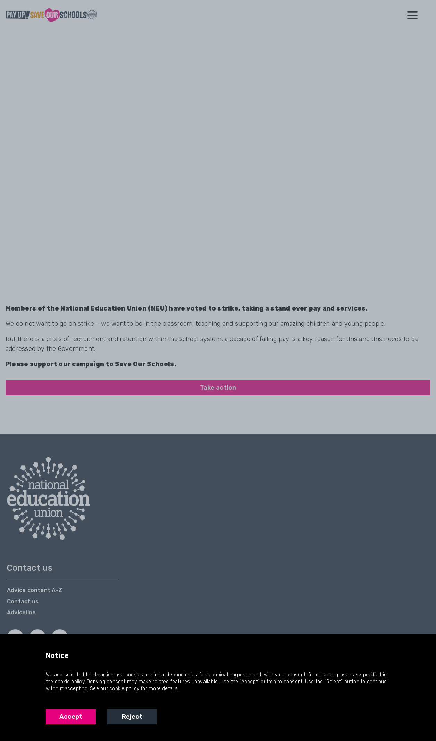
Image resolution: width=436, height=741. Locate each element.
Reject (132, 716)
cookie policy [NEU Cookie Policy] (124, 689)
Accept (70, 716)
